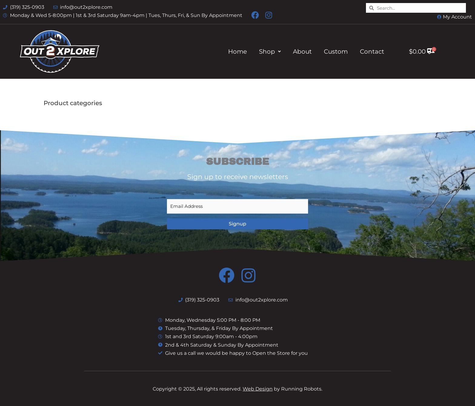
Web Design (258, 389)
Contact (372, 51)
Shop (270, 51)
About (302, 51)
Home (237, 51)
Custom (336, 51)
